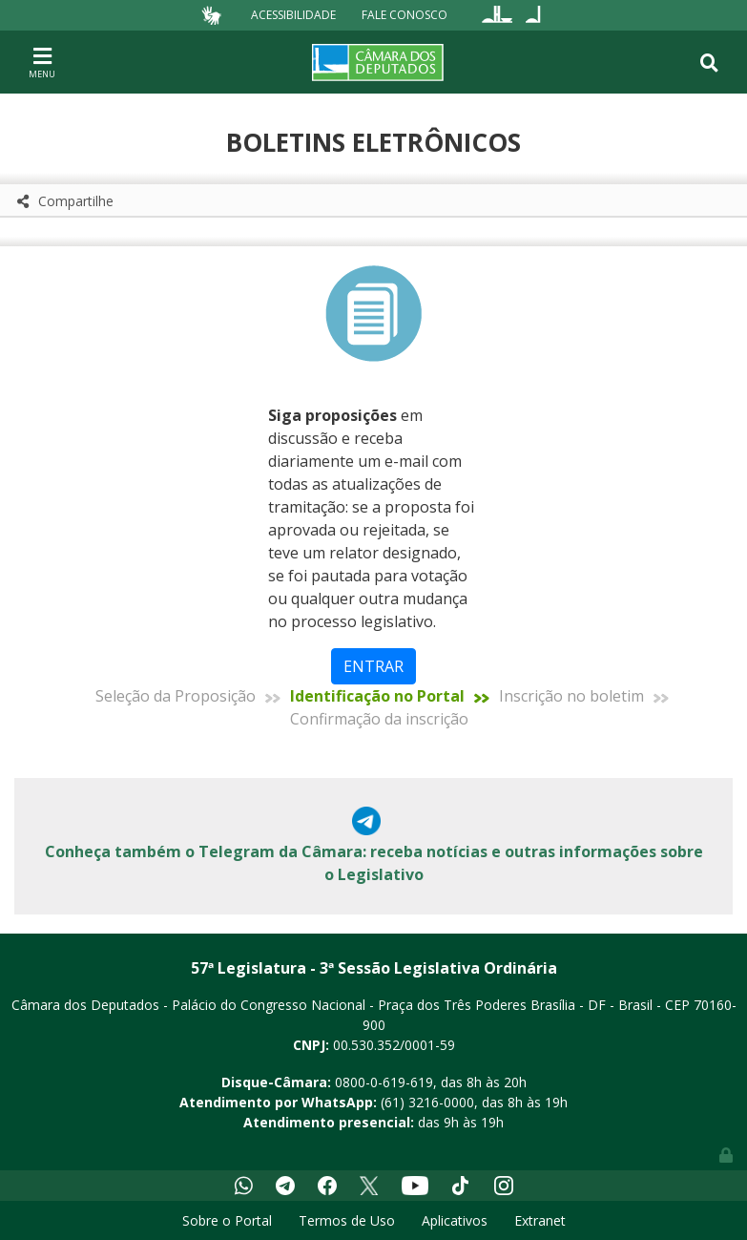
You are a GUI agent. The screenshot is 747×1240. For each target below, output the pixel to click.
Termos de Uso (347, 1220)
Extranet (540, 1220)
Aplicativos (455, 1220)
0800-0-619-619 (384, 1082)
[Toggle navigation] (42, 62)
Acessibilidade (293, 15)
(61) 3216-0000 (427, 1102)
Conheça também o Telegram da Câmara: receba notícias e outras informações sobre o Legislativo (374, 863)
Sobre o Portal (227, 1220)
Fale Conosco (404, 15)
